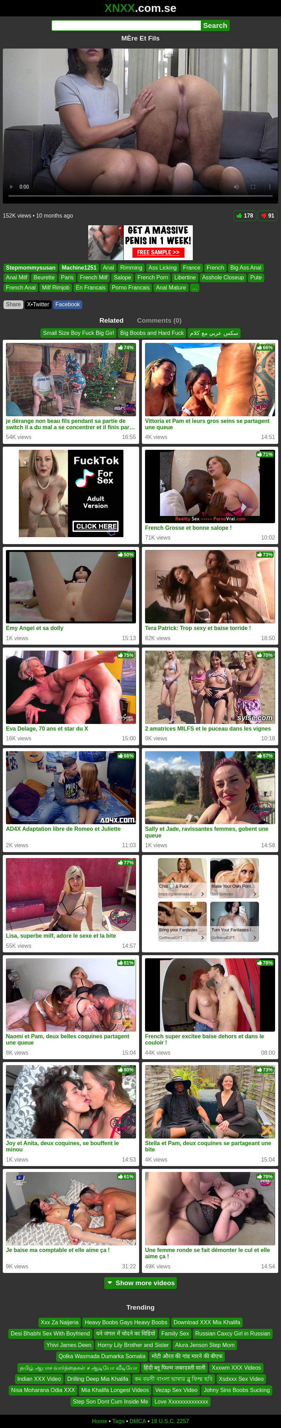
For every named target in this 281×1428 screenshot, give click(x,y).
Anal (108, 268)
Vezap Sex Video (176, 1390)
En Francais (91, 288)
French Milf (93, 277)
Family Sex (175, 1334)
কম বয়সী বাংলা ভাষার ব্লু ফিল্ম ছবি (174, 1379)
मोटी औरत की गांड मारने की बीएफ (187, 1356)
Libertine (185, 277)
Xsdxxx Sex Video (241, 1379)
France (191, 268)
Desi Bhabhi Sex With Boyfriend (50, 1334)
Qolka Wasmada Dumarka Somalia (102, 1356)
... (194, 288)
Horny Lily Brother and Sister (133, 1345)
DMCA (137, 1421)
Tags (118, 1421)
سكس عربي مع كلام (214, 333)
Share (13, 304)
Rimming (131, 268)
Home (99, 1421)
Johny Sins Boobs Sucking (236, 1390)
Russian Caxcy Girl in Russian (232, 1334)
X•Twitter (38, 304)
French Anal (21, 288)
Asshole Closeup (223, 277)
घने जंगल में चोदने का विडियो (125, 1334)
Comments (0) (159, 320)
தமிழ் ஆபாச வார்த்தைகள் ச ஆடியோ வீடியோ (78, 1368)
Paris (67, 277)
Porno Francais (131, 288)
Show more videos (140, 1283)
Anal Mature (171, 288)
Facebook (67, 304)
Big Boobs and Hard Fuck (152, 333)
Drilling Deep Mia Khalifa (97, 1379)
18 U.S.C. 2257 (170, 1421)
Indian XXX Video (39, 1379)
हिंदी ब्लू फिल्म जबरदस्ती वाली (175, 1368)
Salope (122, 277)
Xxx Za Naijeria (59, 1322)
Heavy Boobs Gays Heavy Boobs (126, 1322)
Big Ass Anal (245, 268)
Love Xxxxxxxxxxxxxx (181, 1402)
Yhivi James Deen (68, 1345)
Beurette (43, 277)
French (215, 268)
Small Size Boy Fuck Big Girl (78, 333)
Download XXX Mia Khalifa (207, 1322)
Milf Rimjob (55, 288)
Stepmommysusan (30, 268)
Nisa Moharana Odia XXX (43, 1390)
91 (267, 216)
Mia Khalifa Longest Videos (115, 1390)
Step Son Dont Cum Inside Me (110, 1402)
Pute (256, 277)
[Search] (126, 25)
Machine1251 (79, 268)
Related (111, 320)
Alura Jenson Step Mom (205, 1345)
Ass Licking (163, 268)
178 (245, 216)
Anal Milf (16, 277)
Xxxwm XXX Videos (236, 1368)
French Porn (152, 277)
